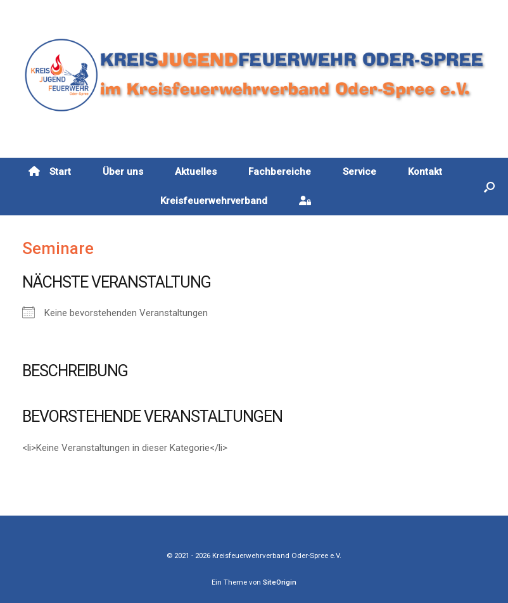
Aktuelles (196, 171)
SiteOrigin (279, 582)
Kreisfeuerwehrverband (213, 200)
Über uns (123, 171)
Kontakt (425, 171)
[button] (489, 186)
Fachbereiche (279, 171)
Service (359, 171)
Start (50, 171)
